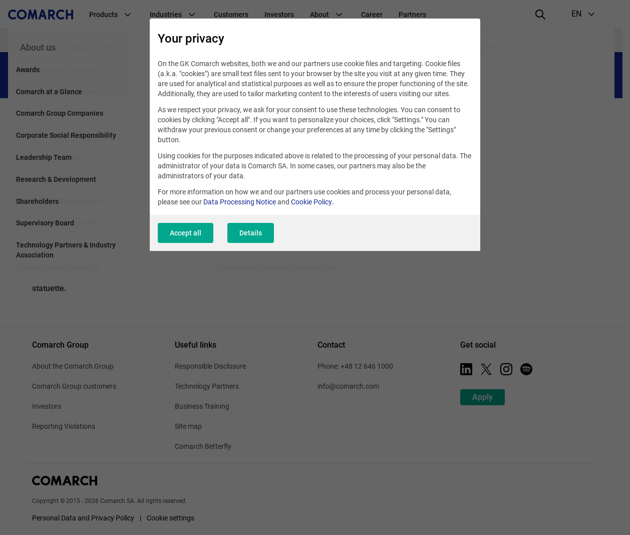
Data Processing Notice (239, 202)
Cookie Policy (311, 202)
